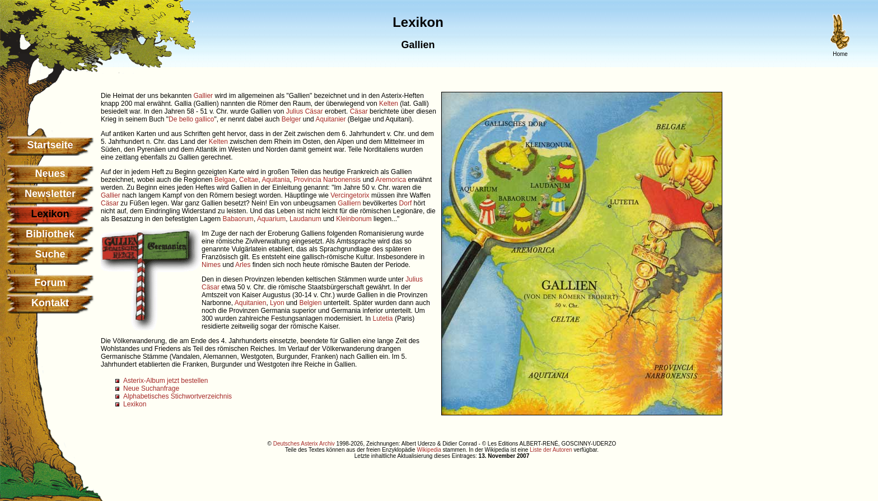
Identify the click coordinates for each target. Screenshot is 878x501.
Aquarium (271, 219)
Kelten (388, 103)
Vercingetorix (349, 195)
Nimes (211, 265)
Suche (50, 254)
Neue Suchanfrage (151, 388)
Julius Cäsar (304, 111)
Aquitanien (251, 303)
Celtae (249, 180)
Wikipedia (429, 450)
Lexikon (134, 404)
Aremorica (390, 180)
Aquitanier (330, 119)
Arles (242, 265)
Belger (291, 119)
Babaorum (238, 219)
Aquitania (276, 180)
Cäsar (359, 111)
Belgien (310, 303)
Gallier (203, 96)
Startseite (50, 145)
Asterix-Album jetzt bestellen (165, 381)
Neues (50, 173)
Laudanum (305, 219)
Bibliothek (50, 234)
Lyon (277, 303)
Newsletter (50, 193)
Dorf (405, 203)
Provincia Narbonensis (327, 180)
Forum (50, 282)
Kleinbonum (353, 219)
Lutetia (383, 318)
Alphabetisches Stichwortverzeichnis (177, 396)
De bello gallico (191, 119)
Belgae (224, 180)
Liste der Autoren (551, 450)
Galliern (349, 203)
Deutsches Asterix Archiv (304, 444)
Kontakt (50, 302)
